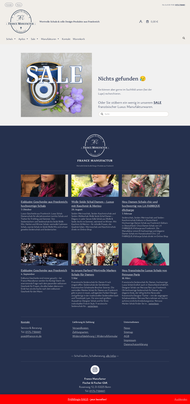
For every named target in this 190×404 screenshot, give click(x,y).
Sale (35, 38)
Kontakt (9, 5)
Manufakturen (50, 38)
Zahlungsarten (80, 332)
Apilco (23, 38)
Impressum (130, 340)
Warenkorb (79, 39)
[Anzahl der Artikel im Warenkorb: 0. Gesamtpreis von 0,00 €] (152, 21)
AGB (126, 336)
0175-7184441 (180, 5)
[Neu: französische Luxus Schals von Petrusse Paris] (145, 256)
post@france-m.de (31, 336)
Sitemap (128, 332)
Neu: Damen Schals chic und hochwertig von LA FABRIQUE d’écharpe (141, 206)
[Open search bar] (184, 37)
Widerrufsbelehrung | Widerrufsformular (95, 336)
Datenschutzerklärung (136, 344)
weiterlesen (93, 306)
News (19, 5)
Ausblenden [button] (180, 399)
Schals (11, 38)
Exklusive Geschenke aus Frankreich (44, 270)
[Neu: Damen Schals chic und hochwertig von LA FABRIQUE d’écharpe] (145, 187)
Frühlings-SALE (78, 399)
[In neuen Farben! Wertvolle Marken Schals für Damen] (95, 262)
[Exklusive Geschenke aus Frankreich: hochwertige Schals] (44, 190)
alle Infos (111, 355)
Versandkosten (80, 328)
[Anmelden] (140, 21)
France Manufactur (95, 160)
